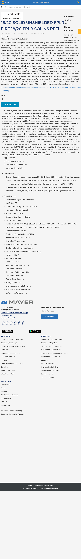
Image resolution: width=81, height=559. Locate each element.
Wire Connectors (7, 374)
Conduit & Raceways (9, 343)
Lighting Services (47, 377)
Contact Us (5, 405)
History (4, 391)
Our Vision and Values (9, 395)
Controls (11, 357)
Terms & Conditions (35, 485)
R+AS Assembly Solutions (51, 350)
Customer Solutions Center (51, 346)
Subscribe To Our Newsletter (53, 307)
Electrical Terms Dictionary (11, 411)
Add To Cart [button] (10, 104)
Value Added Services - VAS (51, 357)
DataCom (4, 350)
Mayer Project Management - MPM (54, 353)
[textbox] (40, 7)
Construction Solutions (50, 367)
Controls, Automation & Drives (13, 346)
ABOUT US (6, 381)
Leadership (5, 384)
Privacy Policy (48, 485)
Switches (4, 367)
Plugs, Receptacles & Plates (12, 364)
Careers (4, 402)
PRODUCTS (6, 336)
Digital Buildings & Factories (51, 339)
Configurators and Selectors (12, 339)
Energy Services (47, 374)
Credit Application (8, 315)
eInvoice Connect (8, 318)
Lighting (4, 357)
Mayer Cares (6, 398)
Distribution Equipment (10, 353)
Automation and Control (50, 370)
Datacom (44, 360)
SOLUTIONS (46, 336)
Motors (4, 360)
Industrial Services (48, 364)
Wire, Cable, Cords (8, 370)
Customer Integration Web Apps (13, 414)
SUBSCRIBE (49, 317)
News (3, 388)
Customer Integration (49, 343)
